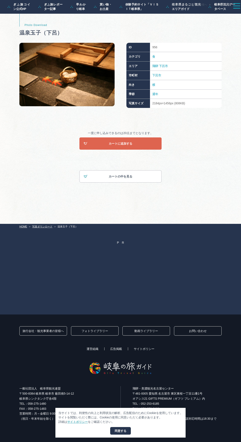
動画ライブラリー (146, 331)
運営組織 (92, 349)
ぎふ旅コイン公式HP (19, 24)
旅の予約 (210, 13)
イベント (175, 13)
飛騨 (155, 83)
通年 (155, 111)
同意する (120, 431)
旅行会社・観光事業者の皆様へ (189, 4)
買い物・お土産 (103, 24)
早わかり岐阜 (78, 24)
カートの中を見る (108, 194)
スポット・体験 (153, 13)
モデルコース (128, 13)
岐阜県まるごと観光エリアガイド (183, 24)
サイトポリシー (144, 349)
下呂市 (163, 83)
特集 (110, 13)
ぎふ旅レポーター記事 (50, 24)
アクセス (228, 13)
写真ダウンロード (42, 226)
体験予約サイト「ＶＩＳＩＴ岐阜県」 (139, 24)
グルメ (192, 13)
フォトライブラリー (95, 331)
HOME (23, 226)
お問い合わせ (198, 331)
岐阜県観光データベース (221, 24)
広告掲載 (116, 349)
